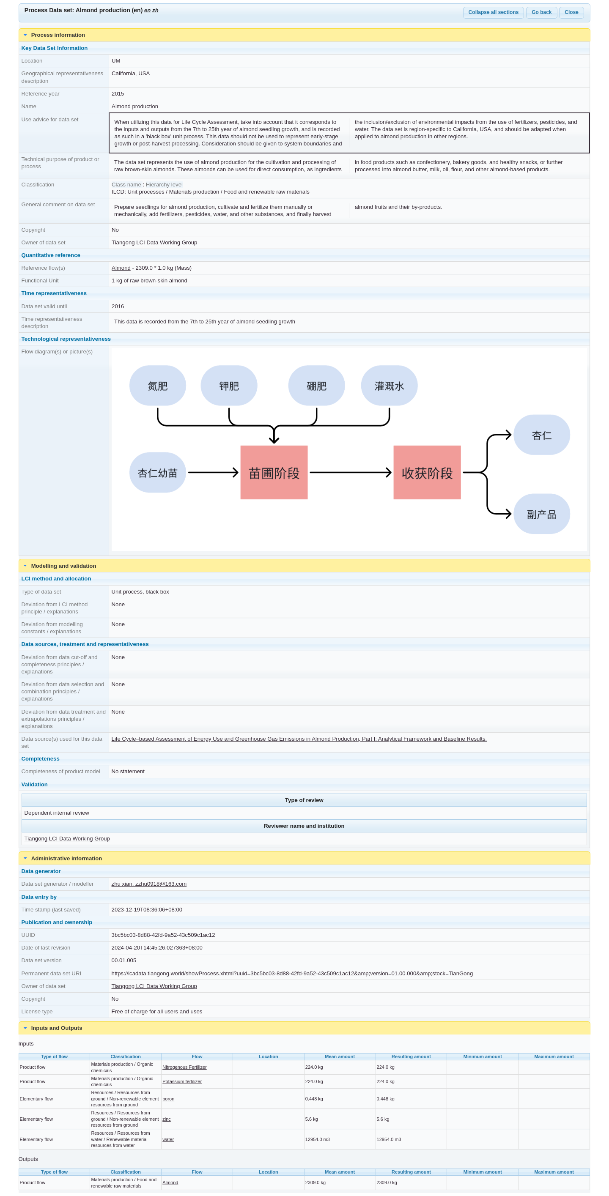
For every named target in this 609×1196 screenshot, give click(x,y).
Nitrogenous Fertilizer (184, 1067)
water (168, 1139)
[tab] (305, 1028)
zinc (166, 1119)
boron (168, 1098)
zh (155, 10)
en (147, 10)
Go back (541, 12)
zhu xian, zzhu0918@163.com (149, 884)
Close (572, 12)
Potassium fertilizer (182, 1081)
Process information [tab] (53, 35)
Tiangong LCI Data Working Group (154, 242)
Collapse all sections (494, 12)
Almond (121, 268)
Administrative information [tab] (62, 858)
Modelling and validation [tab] (59, 565)
